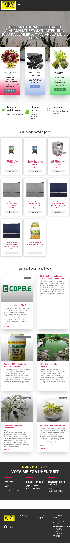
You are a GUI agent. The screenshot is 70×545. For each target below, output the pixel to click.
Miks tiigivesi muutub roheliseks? (49, 365)
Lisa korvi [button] (12, 171)
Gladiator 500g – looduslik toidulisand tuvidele (15, 365)
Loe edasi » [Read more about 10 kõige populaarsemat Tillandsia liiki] (7, 449)
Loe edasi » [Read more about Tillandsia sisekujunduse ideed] (43, 448)
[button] (26, 519)
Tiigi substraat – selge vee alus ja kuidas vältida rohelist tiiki (53, 277)
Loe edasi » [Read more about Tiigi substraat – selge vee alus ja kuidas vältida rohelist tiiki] (43, 298)
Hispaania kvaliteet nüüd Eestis (17, 305)
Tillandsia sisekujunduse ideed (53, 425)
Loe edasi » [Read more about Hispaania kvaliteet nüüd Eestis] (7, 326)
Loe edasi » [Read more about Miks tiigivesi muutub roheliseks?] (43, 386)
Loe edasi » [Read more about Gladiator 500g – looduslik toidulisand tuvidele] (7, 388)
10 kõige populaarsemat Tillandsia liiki (14, 426)
